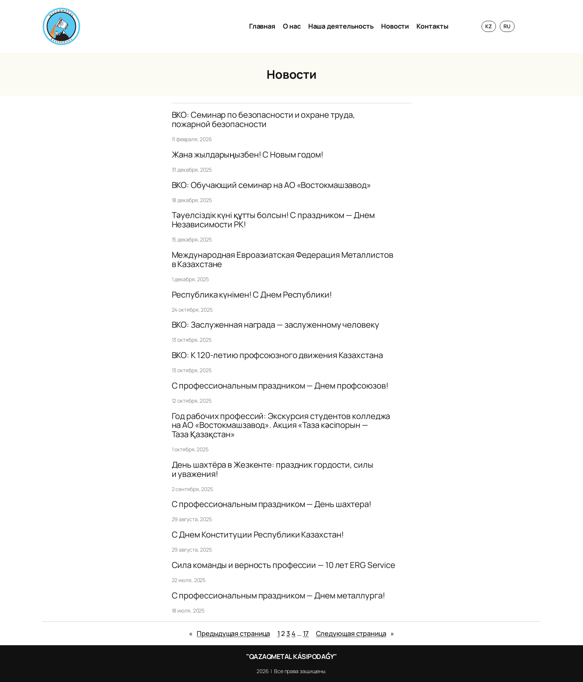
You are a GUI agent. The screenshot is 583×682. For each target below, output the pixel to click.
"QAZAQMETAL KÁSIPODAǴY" (291, 656)
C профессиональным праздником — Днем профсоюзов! (280, 385)
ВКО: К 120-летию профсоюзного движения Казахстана (277, 355)
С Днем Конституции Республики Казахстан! (258, 534)
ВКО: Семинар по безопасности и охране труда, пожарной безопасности (263, 119)
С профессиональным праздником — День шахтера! (272, 504)
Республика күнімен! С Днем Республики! (252, 294)
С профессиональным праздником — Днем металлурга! (278, 595)
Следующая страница (355, 633)
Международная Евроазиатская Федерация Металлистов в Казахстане (282, 259)
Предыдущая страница (229, 633)
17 (306, 633)
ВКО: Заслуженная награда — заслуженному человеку (275, 324)
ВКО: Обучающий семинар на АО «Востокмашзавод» (271, 185)
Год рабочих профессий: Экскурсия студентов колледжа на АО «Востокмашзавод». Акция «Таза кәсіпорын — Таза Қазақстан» (281, 425)
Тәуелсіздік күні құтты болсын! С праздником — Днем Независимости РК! (273, 220)
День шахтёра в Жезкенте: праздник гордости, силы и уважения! (272, 469)
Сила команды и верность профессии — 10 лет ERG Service (284, 565)
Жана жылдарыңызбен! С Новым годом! (248, 154)
